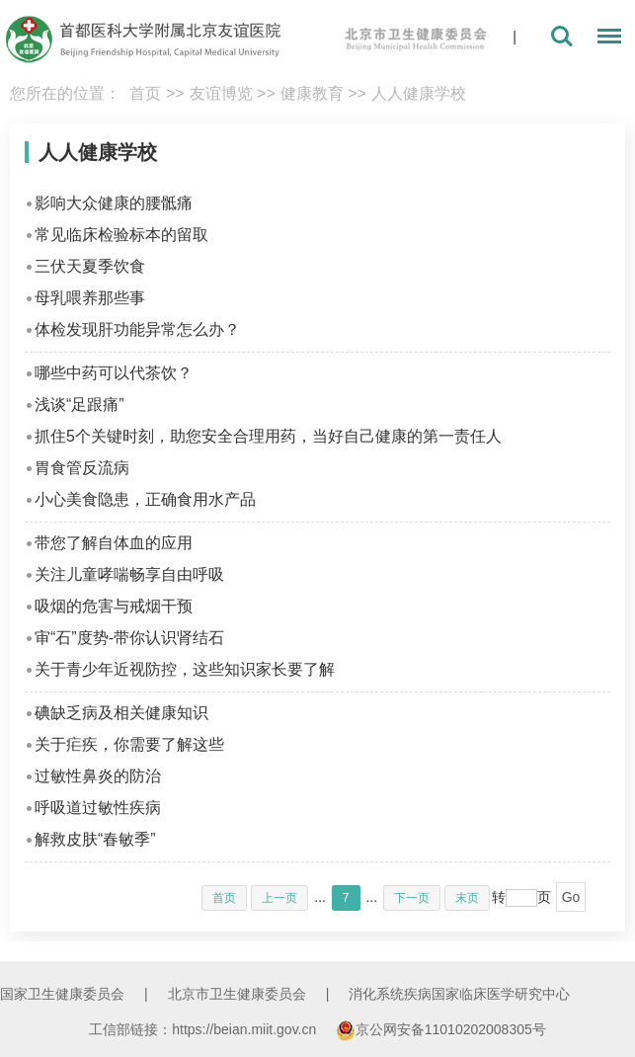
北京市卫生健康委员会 (237, 994)
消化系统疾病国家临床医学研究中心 (459, 994)
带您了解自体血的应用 (114, 542)
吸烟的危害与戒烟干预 (114, 606)
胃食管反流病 (82, 467)
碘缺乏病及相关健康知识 (121, 712)
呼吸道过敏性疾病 (98, 807)
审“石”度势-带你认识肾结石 (129, 637)
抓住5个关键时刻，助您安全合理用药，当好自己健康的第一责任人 (268, 436)
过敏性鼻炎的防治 (98, 776)
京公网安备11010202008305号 (441, 1029)
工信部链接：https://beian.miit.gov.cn (204, 1029)
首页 (145, 93)
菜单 (604, 39)
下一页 (412, 898)
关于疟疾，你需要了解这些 (129, 744)
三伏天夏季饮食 (90, 266)
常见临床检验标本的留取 (121, 234)
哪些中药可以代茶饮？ (114, 373)
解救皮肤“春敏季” (95, 839)
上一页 (279, 898)
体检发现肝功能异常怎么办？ (137, 329)
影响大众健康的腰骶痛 (114, 203)
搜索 (562, 36)
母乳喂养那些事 (90, 297)
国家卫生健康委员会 (62, 994)
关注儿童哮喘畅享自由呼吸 (129, 574)
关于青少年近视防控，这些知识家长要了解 (185, 669)
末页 (467, 898)
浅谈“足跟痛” (79, 404)
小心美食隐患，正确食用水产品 (145, 499)
